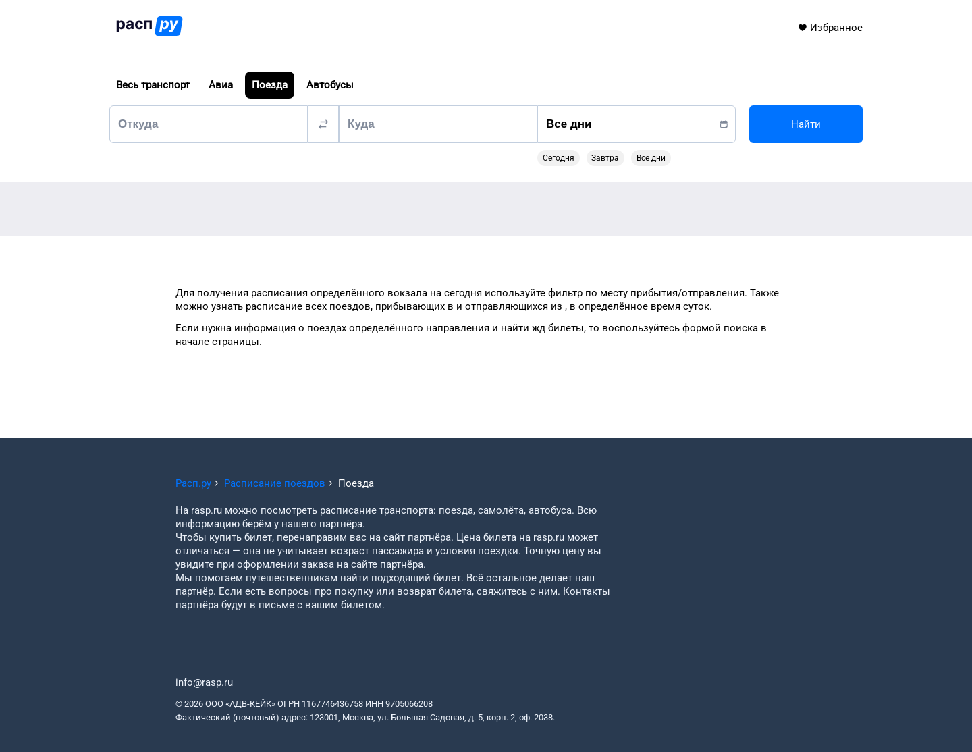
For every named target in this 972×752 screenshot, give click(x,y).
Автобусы (330, 85)
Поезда (270, 85)
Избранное (830, 28)
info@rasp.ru (204, 682)
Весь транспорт (153, 85)
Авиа (221, 85)
